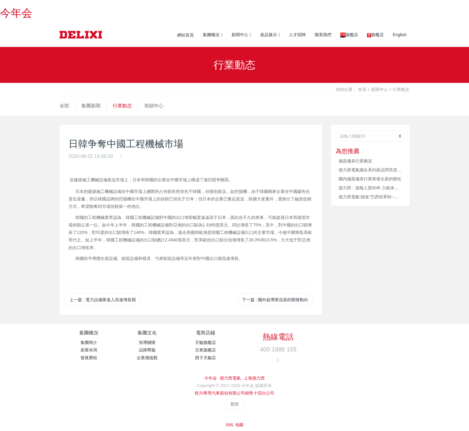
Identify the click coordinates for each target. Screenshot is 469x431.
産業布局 (88, 350)
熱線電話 (278, 336)
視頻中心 (153, 105)
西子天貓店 (205, 357)
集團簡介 (88, 342)
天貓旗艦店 (205, 342)
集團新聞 (90, 105)
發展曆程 (88, 357)
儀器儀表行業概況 (355, 161)
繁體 (234, 404)
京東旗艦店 (205, 350)
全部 (64, 105)
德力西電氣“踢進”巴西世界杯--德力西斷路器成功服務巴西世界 (396, 196)
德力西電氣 (230, 378)
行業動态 (401, 89)
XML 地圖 (234, 424)
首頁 (362, 89)
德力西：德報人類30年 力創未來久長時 (375, 187)
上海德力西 (254, 378)
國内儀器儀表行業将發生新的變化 (370, 178)
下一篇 (275, 299)
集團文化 (147, 332)
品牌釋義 (147, 350)
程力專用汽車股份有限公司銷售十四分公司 (234, 393)
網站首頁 (185, 35)
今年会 (16, 13)
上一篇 (102, 299)
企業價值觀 (147, 357)
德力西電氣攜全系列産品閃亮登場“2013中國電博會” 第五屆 (393, 169)
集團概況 (88, 332)
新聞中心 (379, 89)
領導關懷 (147, 342)
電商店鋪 (205, 332)
